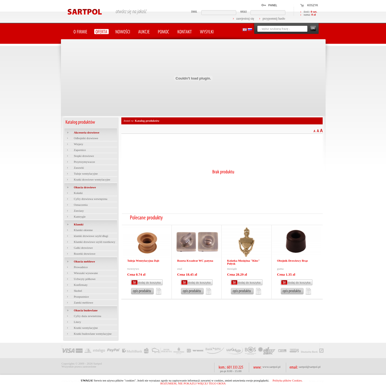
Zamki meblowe (83, 302)
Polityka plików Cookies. (287, 380)
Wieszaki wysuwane (86, 273)
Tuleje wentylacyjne (86, 173)
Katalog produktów (147, 120)
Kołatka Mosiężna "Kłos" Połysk (243, 262)
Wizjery (78, 144)
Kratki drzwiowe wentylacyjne (92, 179)
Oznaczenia (81, 204)
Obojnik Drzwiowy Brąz (292, 260)
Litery (77, 321)
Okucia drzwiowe (85, 187)
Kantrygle (80, 216)
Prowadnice (81, 267)
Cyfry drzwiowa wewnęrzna (90, 198)
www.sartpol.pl (272, 366)
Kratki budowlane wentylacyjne (93, 333)
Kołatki (78, 193)
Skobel (78, 290)
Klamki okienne (83, 230)
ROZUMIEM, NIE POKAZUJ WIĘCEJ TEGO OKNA (192, 383)
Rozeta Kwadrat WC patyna (195, 260)
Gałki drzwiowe (83, 247)
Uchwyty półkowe (85, 278)
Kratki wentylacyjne (86, 327)
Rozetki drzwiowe (84, 253)
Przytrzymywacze (84, 161)
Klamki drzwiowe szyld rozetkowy (94, 241)
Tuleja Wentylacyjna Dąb (143, 260)
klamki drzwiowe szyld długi (91, 235)
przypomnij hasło (274, 18)
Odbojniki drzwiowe (86, 138)
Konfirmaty (81, 284)
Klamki (78, 224)
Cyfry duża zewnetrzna (87, 316)
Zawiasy (79, 210)
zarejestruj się (245, 18)
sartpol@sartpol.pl (310, 366)
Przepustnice (81, 296)
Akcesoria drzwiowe (86, 132)
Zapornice (80, 150)
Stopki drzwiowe (84, 155)
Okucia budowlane (85, 310)
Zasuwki (79, 167)
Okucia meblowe (84, 261)
